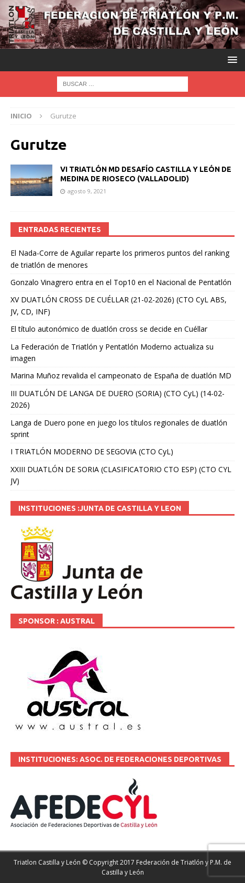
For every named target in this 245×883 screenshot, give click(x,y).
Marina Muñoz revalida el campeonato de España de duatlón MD (120, 375)
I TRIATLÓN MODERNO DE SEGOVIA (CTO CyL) (91, 451)
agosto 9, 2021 (87, 191)
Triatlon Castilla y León (47, 862)
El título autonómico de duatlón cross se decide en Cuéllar (108, 329)
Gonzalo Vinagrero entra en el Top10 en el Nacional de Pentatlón (120, 282)
